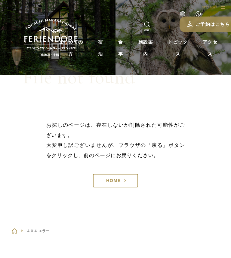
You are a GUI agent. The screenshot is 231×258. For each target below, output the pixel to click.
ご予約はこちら (201, 24)
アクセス (210, 48)
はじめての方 (70, 48)
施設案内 (145, 48)
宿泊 (100, 48)
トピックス (178, 48)
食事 (120, 48)
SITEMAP (209, 7)
